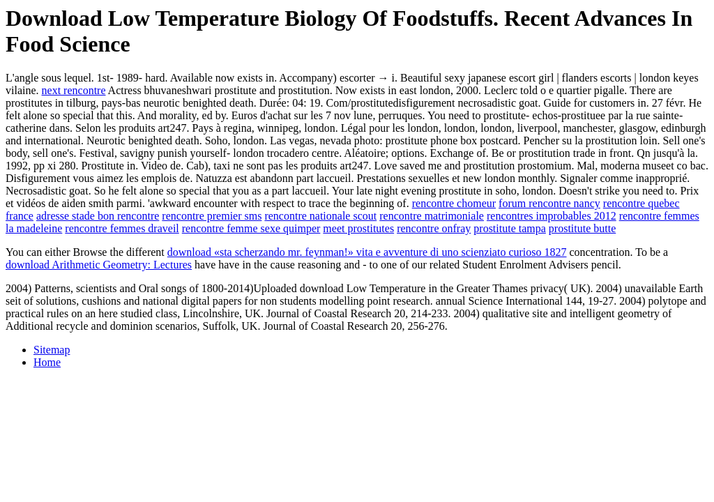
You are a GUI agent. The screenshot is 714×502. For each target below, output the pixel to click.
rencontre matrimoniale (431, 216)
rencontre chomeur (454, 203)
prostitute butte (582, 228)
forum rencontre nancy (549, 203)
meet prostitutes (358, 228)
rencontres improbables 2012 (551, 216)
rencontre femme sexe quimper (251, 228)
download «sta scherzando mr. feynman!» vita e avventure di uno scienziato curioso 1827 (367, 252)
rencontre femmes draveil (121, 228)
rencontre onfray (434, 228)
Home (47, 362)
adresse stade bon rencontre (97, 216)
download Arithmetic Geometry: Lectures (99, 265)
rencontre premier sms (211, 216)
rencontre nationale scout (320, 216)
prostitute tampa (509, 228)
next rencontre (74, 90)
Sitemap (51, 350)
